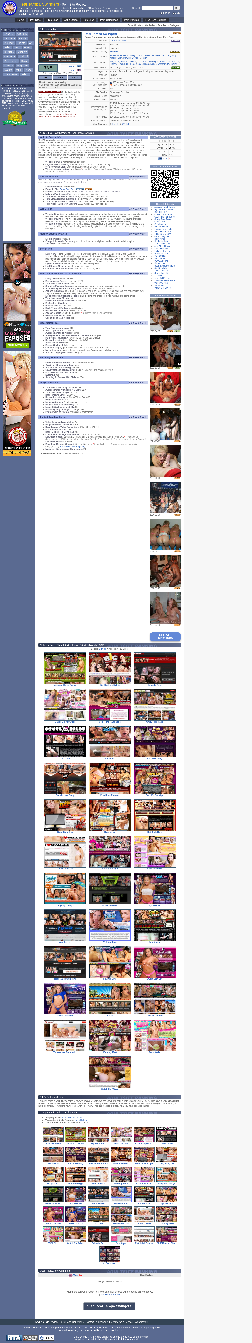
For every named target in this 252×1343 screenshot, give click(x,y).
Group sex (160, 55)
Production (172, 64)
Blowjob (127, 58)
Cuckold (23, 56)
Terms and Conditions (72, 1322)
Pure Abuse (159, 263)
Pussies (124, 61)
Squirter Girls (160, 268)
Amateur (124, 55)
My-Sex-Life (160, 256)
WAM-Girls (159, 285)
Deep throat (10, 61)
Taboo (25, 74)
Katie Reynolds (161, 248)
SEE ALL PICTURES (165, 636)
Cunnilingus (153, 61)
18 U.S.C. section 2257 (112, 1330)
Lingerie (114, 64)
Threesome (148, 55)
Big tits (21, 43)
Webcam (162, 64)
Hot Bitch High (161, 241)
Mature (8, 70)
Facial (163, 61)
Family (22, 38)
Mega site (22, 65)
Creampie (9, 56)
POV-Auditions (161, 261)
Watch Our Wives (162, 288)
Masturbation (116, 58)
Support (74, 77)
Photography (135, 64)
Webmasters (141, 1322)
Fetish (144, 58)
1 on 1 (139, 55)
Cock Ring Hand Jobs (164, 217)
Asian (7, 47)
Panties (175, 61)
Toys (169, 61)
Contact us (91, 1322)
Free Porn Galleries (155, 20)
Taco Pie (158, 275)
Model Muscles (161, 253)
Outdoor (145, 64)
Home (21, 20)
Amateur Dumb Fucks (164, 207)
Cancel (60, 77)
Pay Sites (35, 20)
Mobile (153, 64)
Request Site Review (46, 1322)
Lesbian (8, 65)
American (114, 55)
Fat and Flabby (161, 226)
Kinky (24, 61)
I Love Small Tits (162, 244)
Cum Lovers (160, 224)
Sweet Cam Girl (161, 270)
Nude (28, 70)
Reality (132, 55)
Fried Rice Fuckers (163, 231)
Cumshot (136, 58)
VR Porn (22, 34)
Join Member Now (110, 1294)
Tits (111, 61)
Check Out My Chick (163, 214)
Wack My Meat (161, 283)
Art (30, 43)
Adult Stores (71, 20)
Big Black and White (163, 209)
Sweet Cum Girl (161, 273)
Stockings (123, 64)
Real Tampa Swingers (164, 266)
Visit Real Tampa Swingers (109, 1306)
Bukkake (9, 52)
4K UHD (8, 34)
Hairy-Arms (159, 239)
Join (176, 13)
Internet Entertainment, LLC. (75, 1117)
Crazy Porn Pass (118, 41)
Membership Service (121, 1322)
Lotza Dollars (81, 1120)
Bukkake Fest (160, 212)
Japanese (9, 38)
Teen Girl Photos (162, 278)
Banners (103, 1322)
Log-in (165, 13)
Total (162, 158)
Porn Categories (109, 20)
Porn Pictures (131, 20)
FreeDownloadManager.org (72, 446)
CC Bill (125, 124)
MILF (19, 70)
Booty (27, 47)
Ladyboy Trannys (162, 251)
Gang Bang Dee (161, 236)
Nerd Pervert (160, 258)
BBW (17, 47)
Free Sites (52, 20)
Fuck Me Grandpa (162, 234)
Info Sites (89, 20)
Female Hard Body (163, 229)
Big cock (9, 43)
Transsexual (11, 74)
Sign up (102, 649)
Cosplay (22, 52)
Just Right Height (162, 246)
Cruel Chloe (159, 222)
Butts (116, 61)
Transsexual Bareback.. (165, 280)
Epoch (115, 124)
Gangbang (171, 55)
